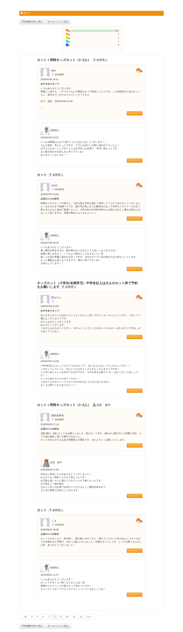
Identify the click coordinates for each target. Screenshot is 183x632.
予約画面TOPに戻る (32, 21)
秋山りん (56, 297)
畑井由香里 (57, 415)
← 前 (24, 616)
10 (67, 616)
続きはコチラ (134, 113)
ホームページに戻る (58, 21)
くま (53, 520)
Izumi (54, 185)
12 (81, 616)
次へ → (91, 616)
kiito (53, 70)
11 (74, 616)
